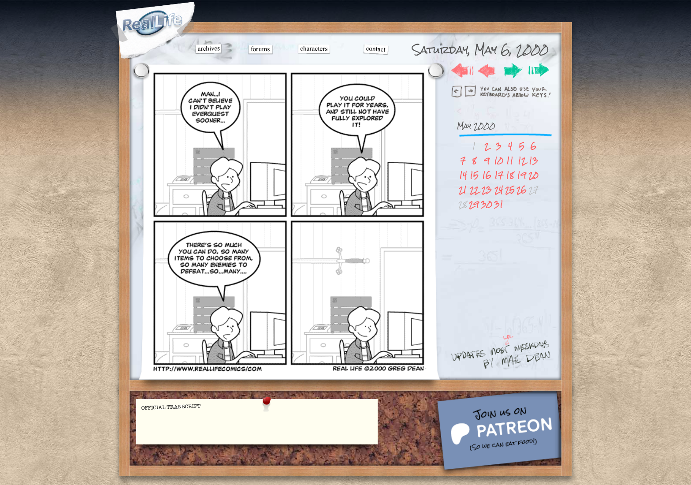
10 (498, 160)
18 (510, 175)
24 (498, 190)
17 (498, 175)
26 (521, 190)
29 (474, 204)
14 (463, 175)
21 (463, 190)
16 (486, 175)
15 (474, 175)
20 (533, 175)
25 (510, 190)
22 (474, 190)
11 (509, 160)
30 (486, 204)
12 (522, 160)
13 (533, 160)
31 (498, 204)
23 (487, 190)
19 (521, 175)
